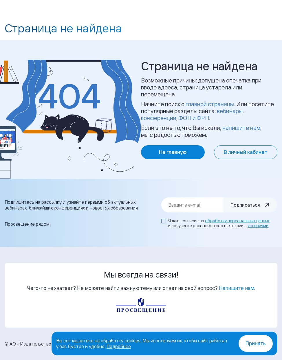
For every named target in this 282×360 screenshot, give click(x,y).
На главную (172, 152)
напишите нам (241, 127)
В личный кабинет (246, 152)
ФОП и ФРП (193, 118)
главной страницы (210, 104)
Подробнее (119, 346)
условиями (258, 225)
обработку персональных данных (237, 220)
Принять (256, 343)
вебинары (230, 111)
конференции (158, 118)
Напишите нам (236, 288)
